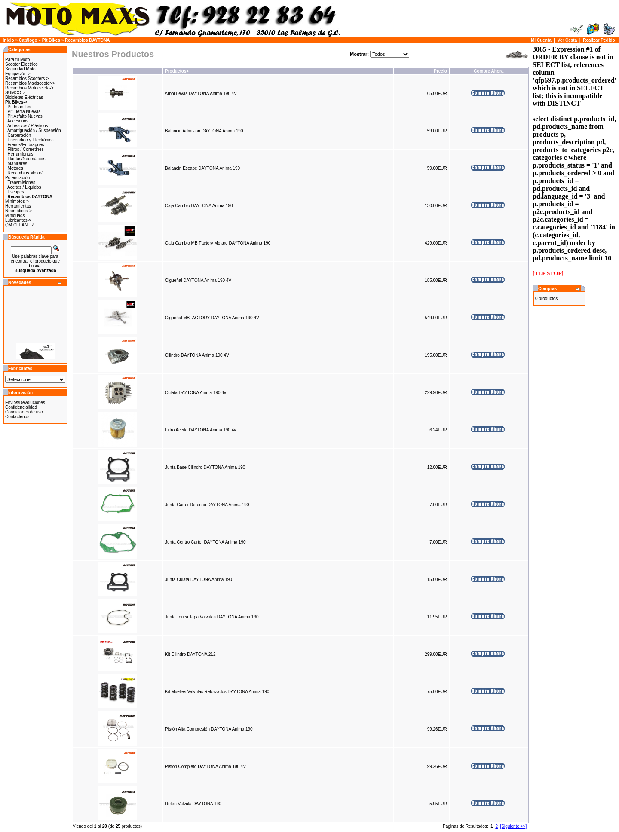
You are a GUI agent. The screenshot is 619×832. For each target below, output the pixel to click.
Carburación (19, 135)
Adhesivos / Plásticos (27, 125)
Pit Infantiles (19, 106)
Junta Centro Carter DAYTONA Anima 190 (205, 542)
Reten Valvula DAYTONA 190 (193, 803)
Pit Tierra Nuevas (24, 111)
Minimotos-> (17, 201)
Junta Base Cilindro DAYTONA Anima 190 (205, 467)
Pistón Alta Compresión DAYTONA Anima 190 (209, 729)
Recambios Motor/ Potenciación (24, 175)
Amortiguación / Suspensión (34, 130)
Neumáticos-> (18, 210)
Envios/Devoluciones (25, 402)
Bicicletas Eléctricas (24, 97)
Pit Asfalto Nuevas (25, 116)
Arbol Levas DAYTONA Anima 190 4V (201, 93)
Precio (440, 71)
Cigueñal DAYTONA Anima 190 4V (198, 280)
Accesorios (17, 121)
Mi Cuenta (541, 40)
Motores (15, 168)
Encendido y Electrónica (31, 140)
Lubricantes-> (18, 220)
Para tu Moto (17, 59)
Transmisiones (21, 182)
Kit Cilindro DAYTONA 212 (190, 654)
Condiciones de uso (24, 412)
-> (16, 102)
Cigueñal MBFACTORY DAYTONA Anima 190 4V (212, 317)
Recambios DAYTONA (87, 40)
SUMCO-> (15, 92)
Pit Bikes (51, 40)
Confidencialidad (21, 407)
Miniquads (15, 215)
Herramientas (21, 154)
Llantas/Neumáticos (27, 158)
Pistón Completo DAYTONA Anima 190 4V (205, 766)
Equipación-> (18, 73)
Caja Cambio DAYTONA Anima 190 (199, 205)
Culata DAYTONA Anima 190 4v (195, 392)
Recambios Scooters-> (27, 78)
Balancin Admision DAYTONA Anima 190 (204, 130)
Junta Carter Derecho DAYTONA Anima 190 (207, 504)
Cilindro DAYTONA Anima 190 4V (197, 355)
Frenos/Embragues (26, 144)
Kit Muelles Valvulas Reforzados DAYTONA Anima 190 (217, 691)
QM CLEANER (19, 225)
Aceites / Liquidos (24, 187)
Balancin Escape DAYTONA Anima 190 (202, 168)
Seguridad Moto (20, 69)
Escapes (16, 192)
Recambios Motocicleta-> (29, 88)
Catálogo (28, 40)
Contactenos (17, 416)
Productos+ (177, 71)
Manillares (18, 163)
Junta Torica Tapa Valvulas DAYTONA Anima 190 (212, 617)
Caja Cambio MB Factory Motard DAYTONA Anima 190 (217, 243)
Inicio (8, 40)
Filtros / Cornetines (26, 149)
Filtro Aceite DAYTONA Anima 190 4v (200, 430)
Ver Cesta (567, 40)
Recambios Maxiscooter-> (30, 83)
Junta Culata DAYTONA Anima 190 (198, 579)
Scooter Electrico (21, 64)
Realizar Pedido (599, 40)
